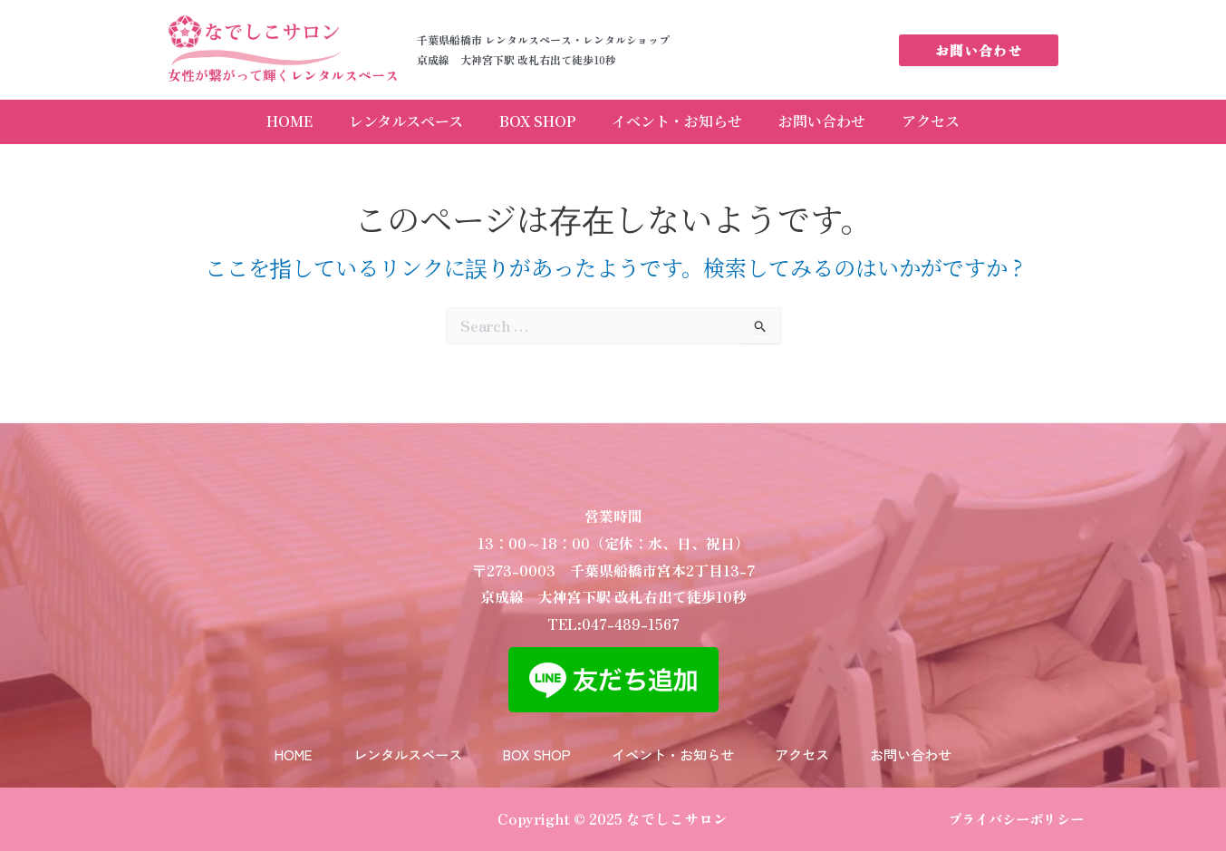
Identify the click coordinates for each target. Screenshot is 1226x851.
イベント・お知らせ (686, 120)
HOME (244, 120)
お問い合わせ (849, 120)
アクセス (976, 120)
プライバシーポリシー (1015, 818)
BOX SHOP (528, 120)
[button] (978, 50)
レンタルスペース (379, 120)
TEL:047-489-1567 (613, 600)
